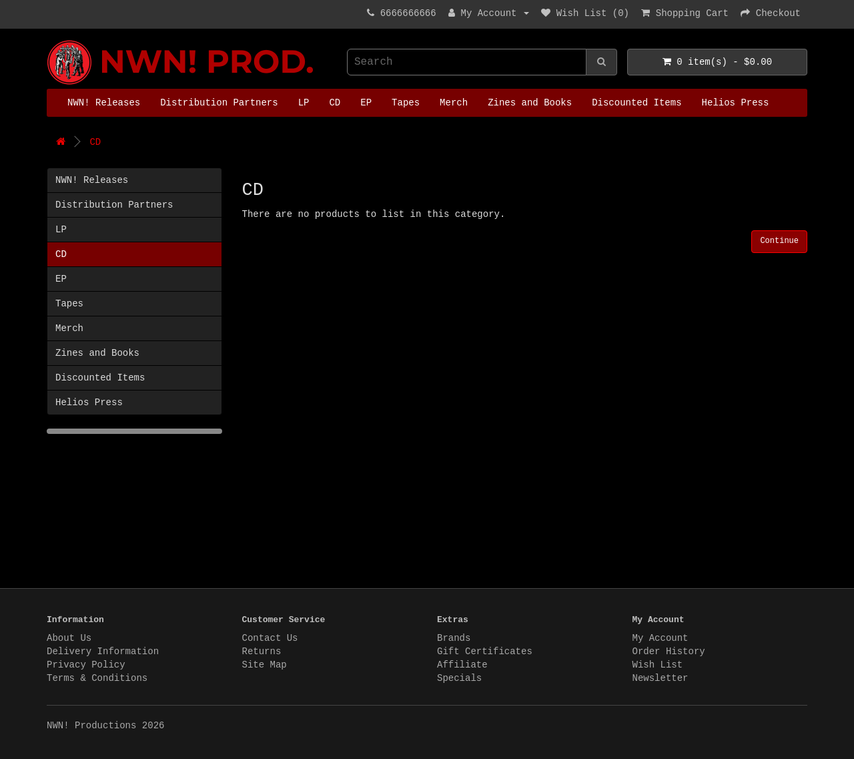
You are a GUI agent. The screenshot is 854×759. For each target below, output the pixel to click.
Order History (668, 651)
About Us (69, 638)
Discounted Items (636, 102)
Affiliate (462, 665)
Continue (779, 241)
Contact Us (270, 638)
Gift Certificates (484, 651)
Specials (459, 678)
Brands (453, 638)
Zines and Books (530, 102)
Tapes (406, 102)
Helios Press (735, 102)
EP (366, 102)
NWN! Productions (50, 40)
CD (334, 102)
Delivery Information (103, 651)
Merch (454, 102)
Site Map (264, 665)
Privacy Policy (86, 665)
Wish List (657, 665)
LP (304, 102)
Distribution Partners (219, 102)
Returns (262, 651)
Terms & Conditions (97, 678)
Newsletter (660, 678)
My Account (660, 638)
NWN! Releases (103, 102)
